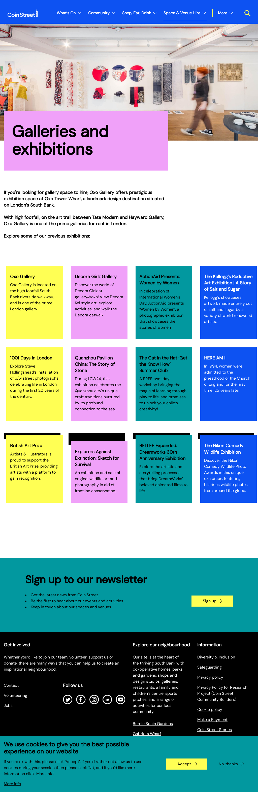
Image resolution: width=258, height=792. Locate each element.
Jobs (8, 705)
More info (12, 788)
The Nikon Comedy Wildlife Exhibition (223, 449)
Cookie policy (209, 709)
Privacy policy (210, 677)
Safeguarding (209, 667)
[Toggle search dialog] (245, 13)
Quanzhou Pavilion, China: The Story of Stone (95, 364)
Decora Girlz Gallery (96, 277)
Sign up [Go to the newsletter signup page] (209, 601)
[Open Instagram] (94, 699)
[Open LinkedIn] (107, 699)
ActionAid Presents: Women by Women (159, 280)
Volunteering (15, 695)
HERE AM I (214, 358)
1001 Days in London (31, 358)
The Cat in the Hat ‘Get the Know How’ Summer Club (163, 364)
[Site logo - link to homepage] (23, 13)
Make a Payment (212, 719)
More (222, 13)
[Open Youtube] (120, 699)
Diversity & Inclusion (216, 657)
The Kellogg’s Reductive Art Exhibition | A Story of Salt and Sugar (228, 283)
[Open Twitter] (68, 699)
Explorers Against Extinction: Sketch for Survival (97, 458)
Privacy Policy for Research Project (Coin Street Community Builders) (222, 693)
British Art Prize (26, 446)
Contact (11, 685)
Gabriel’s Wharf (147, 733)
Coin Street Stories (214, 729)
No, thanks (228, 768)
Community (99, 13)
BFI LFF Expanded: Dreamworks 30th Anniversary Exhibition (162, 452)
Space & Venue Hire (182, 13)
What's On (66, 13)
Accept (184, 768)
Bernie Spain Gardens (153, 723)
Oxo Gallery (22, 277)
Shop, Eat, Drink (136, 13)
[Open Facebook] (81, 699)
